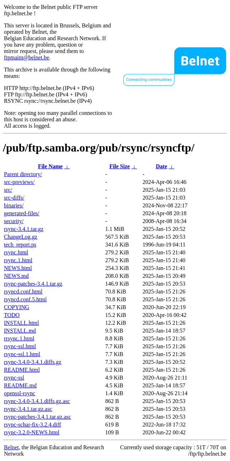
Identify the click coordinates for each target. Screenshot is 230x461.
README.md (20, 385)
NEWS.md (16, 276)
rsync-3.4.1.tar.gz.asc (28, 409)
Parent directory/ (23, 174)
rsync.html (16, 252)
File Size (119, 166)
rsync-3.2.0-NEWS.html (31, 432)
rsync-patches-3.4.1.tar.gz (33, 284)
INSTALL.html (21, 323)
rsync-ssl (14, 378)
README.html (22, 370)
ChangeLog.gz (20, 237)
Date (161, 166)
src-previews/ (19, 182)
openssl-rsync (19, 393)
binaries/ (13, 205)
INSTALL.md (20, 331)
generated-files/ (21, 213)
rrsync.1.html (19, 338)
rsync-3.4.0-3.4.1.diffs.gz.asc (37, 401)
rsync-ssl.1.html (22, 354)
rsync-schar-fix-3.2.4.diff (32, 425)
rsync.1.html (18, 260)
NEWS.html (18, 268)
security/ (13, 221)
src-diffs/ (14, 198)
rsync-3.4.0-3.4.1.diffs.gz (32, 362)
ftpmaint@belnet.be (26, 57)
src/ (8, 190)
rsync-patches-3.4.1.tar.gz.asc (37, 417)
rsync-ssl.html (20, 346)
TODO (12, 315)
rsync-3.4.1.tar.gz (23, 229)
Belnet (11, 447)
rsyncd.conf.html (23, 291)
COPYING (16, 307)
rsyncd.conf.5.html (25, 299)
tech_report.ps (20, 245)
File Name (50, 166)
